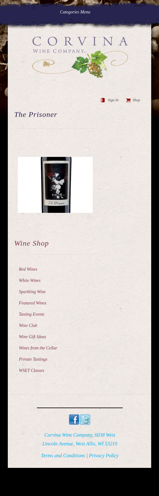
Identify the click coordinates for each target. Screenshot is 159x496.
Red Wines (28, 269)
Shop (136, 100)
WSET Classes (31, 370)
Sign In (113, 100)
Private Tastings (33, 359)
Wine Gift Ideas (32, 336)
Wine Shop (31, 243)
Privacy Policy (104, 455)
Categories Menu (79, 12)
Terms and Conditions (63, 455)
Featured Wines (32, 303)
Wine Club (28, 325)
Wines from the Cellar (38, 348)
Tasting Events (31, 314)
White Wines (30, 280)
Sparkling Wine (32, 291)
